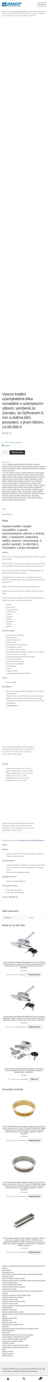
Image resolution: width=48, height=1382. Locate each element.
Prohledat (24, 1379)
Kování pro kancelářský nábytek (18, 11)
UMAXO (4, 481)
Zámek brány (33, 479)
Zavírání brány (34, 475)
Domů (6, 11)
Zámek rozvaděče (12, 483)
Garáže (26, 479)
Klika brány (28, 485)
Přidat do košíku (17, 452)
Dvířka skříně (38, 487)
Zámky (19, 468)
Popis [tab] (4, 509)
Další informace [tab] (7, 514)
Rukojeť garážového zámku (14, 493)
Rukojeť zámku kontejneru (15, 477)
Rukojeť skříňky (28, 487)
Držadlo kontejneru (38, 489)
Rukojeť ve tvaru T (15, 473)
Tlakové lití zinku (26, 496)
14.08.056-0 (10, 500)
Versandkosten (18, 442)
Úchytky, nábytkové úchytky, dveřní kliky (20, 464)
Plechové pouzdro (23, 475)
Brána (39, 483)
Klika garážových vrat (24, 483)
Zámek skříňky (26, 491)
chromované (6, 491)
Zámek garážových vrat (29, 473)
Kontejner (42, 485)
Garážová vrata (28, 481)
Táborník (35, 485)
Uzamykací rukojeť (16, 491)
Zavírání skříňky (19, 479)
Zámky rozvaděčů (37, 491)
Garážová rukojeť (13, 481)
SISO (3, 493)
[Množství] (5, 452)
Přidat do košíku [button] (34, 975)
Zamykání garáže (7, 485)
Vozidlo (40, 479)
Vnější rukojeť (31, 498)
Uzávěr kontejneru (7, 479)
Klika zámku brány (19, 500)
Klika (7, 473)
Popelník (41, 477)
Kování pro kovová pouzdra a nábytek (26, 466)
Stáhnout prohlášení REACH (15, 881)
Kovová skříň (27, 493)
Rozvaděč (20, 487)
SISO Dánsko (13, 897)
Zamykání (35, 493)
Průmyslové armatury (19, 498)
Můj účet (8, 1379)
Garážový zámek (12, 475)
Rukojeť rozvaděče (19, 485)
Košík (37, 1377)
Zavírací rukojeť (7, 489)
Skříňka (21, 481)
